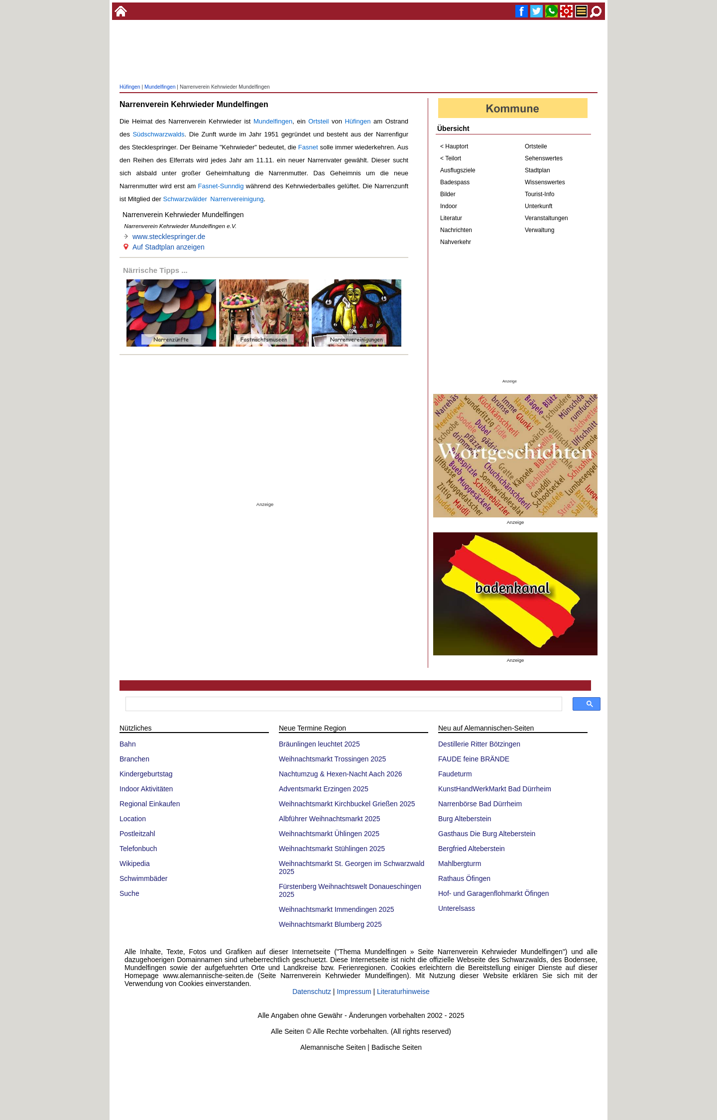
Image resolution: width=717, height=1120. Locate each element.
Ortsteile (536, 146)
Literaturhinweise (403, 992)
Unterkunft (538, 206)
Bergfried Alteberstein (471, 849)
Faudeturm (455, 774)
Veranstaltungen (546, 218)
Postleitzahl (137, 834)
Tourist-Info (539, 194)
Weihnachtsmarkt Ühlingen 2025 (329, 834)
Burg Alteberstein (464, 819)
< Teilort (450, 158)
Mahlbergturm (459, 864)
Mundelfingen (159, 87)
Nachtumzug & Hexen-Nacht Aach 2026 (340, 774)
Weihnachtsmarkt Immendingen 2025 (336, 909)
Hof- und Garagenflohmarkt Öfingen (493, 893)
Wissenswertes (545, 182)
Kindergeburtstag (146, 774)
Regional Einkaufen (150, 804)
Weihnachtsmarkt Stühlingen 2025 (332, 849)
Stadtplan (537, 170)
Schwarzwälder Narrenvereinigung (213, 199)
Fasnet (308, 147)
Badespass (455, 182)
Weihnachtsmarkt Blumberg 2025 (330, 924)
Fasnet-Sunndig (221, 186)
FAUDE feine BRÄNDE (473, 759)
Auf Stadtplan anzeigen (168, 247)
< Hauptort (454, 146)
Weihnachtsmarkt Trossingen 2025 (332, 759)
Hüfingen (130, 87)
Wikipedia (135, 864)
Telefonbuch (138, 849)
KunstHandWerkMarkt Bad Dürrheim (494, 789)
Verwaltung (539, 230)
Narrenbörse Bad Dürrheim (480, 804)
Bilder (448, 194)
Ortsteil (318, 121)
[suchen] (342, 704)
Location (133, 819)
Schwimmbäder (143, 878)
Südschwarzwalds (158, 134)
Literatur (451, 218)
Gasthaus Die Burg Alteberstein (486, 834)
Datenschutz (311, 992)
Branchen (134, 759)
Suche (129, 893)
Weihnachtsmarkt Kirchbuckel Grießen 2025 (347, 804)
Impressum (354, 992)
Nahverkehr (455, 242)
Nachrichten (456, 230)
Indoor (448, 206)
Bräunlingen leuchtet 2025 (319, 744)
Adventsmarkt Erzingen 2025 (323, 789)
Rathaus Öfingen (464, 878)
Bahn (128, 744)
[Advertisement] (358, 52)
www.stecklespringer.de (168, 237)
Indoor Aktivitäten (146, 789)
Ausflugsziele (458, 170)
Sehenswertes (544, 158)
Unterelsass (456, 908)
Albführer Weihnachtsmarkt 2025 (329, 819)
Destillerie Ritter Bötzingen (479, 744)
